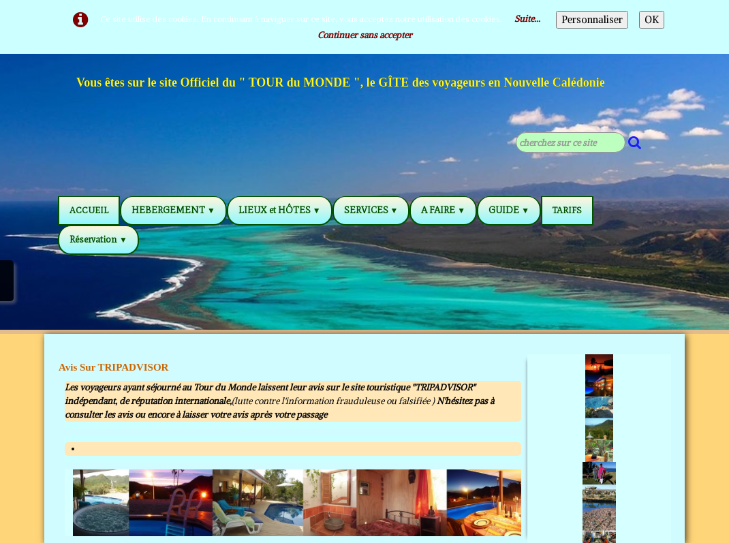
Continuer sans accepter (364, 35)
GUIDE (508, 210)
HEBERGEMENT (173, 210)
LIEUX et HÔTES (279, 210)
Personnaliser (592, 20)
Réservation (98, 239)
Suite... (527, 19)
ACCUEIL (88, 210)
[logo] (341, 84)
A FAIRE (443, 210)
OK (652, 20)
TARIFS (567, 210)
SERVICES (371, 210)
